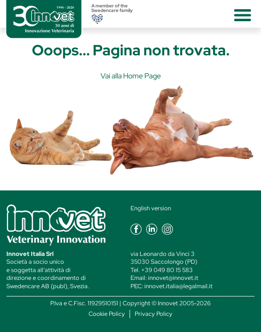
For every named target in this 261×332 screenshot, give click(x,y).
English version (150, 208)
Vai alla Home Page (131, 76)
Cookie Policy (107, 314)
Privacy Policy (153, 314)
